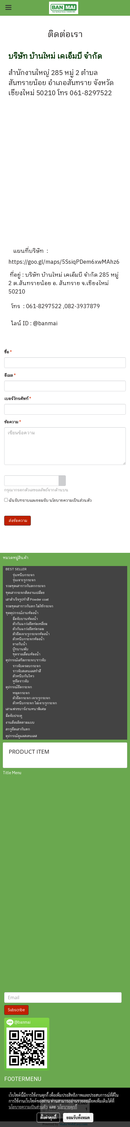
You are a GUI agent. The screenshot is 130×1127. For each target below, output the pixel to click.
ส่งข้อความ (17, 520)
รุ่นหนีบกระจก (23, 575)
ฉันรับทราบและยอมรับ (48, 500)
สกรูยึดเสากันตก (18, 729)
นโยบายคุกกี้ (67, 1106)
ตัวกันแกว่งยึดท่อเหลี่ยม (30, 624)
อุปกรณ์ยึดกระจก (19, 687)
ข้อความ (12, 422)
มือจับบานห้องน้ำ (25, 619)
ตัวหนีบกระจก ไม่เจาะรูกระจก (35, 703)
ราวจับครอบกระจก (27, 666)
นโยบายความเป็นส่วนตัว (70, 500)
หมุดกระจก (21, 693)
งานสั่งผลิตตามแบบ (20, 722)
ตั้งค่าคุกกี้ (48, 1117)
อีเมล (10, 375)
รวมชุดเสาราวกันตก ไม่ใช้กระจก (29, 606)
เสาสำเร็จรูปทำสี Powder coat (27, 599)
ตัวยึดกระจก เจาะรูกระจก (31, 698)
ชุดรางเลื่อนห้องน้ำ (26, 654)
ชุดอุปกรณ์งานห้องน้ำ (22, 613)
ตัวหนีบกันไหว (23, 676)
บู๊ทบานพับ (20, 649)
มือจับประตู (14, 716)
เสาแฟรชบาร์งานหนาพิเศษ (26, 709)
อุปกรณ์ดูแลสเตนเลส (21, 736)
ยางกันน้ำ (20, 644)
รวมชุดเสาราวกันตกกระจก (25, 586)
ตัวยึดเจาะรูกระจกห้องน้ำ (31, 634)
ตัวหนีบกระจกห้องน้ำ (28, 639)
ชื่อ (8, 352)
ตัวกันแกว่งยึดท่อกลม (28, 629)
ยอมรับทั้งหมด (78, 1117)
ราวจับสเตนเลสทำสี (27, 671)
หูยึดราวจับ (21, 681)
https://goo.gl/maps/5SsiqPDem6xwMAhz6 (64, 262)
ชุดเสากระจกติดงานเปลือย (25, 593)
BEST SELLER (16, 569)
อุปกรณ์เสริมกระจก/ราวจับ (26, 660)
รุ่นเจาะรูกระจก (24, 580)
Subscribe (16, 1010)
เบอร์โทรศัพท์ (17, 399)
